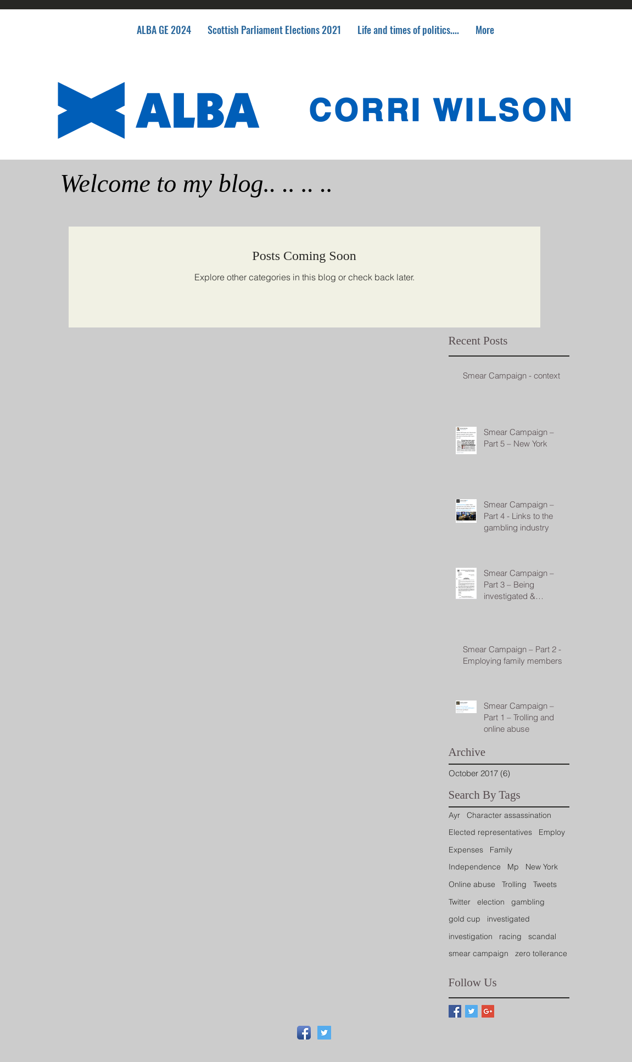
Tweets (545, 884)
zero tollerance (541, 953)
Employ (552, 832)
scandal (542, 936)
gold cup (464, 919)
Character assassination (509, 815)
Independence (475, 867)
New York (541, 867)
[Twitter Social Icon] (324, 1033)
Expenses (466, 850)
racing (510, 936)
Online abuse (472, 884)
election (491, 902)
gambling (528, 902)
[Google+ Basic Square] (488, 1011)
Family (501, 850)
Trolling (514, 884)
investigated (508, 919)
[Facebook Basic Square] (455, 1011)
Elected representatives (490, 832)
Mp (513, 867)
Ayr (454, 815)
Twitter (460, 902)
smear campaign (478, 953)
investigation (471, 936)
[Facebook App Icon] (304, 1033)
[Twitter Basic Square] (471, 1011)
